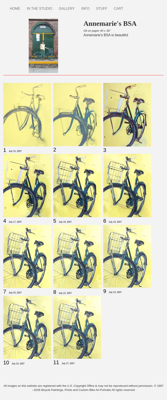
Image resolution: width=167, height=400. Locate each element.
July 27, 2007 (68, 363)
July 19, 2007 (115, 222)
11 (56, 362)
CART (118, 8)
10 (6, 362)
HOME (15, 8)
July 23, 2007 (115, 292)
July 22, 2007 (65, 293)
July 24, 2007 (18, 363)
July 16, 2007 (15, 151)
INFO (85, 8)
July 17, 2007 (15, 222)
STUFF (101, 8)
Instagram (130, 6)
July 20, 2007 (15, 292)
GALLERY (67, 8)
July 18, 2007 (65, 222)
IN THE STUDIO (39, 8)
